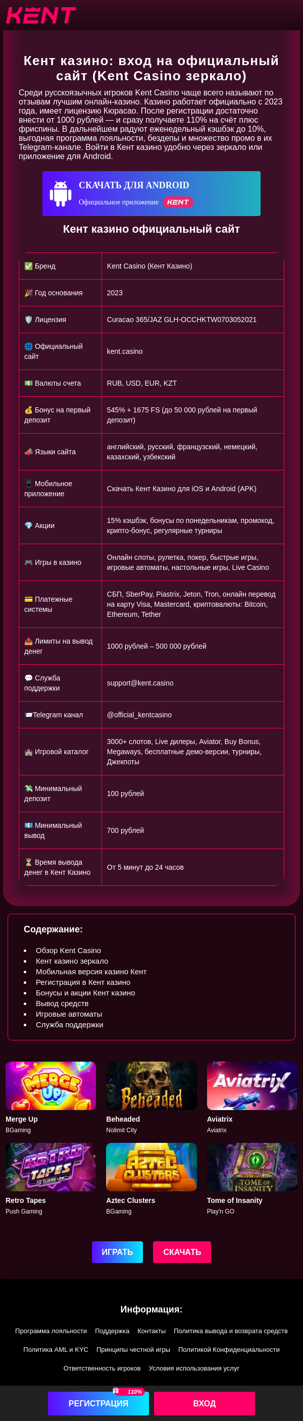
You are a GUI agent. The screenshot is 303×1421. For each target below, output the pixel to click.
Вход (204, 1403)
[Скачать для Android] (151, 193)
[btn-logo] (41, 15)
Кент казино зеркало (72, 961)
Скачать (182, 1252)
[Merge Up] (51, 1098)
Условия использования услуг (194, 1368)
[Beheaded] (151, 1098)
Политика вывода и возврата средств (231, 1331)
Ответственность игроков (102, 1368)
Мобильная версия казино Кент (91, 971)
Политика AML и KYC (55, 1349)
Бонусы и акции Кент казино (85, 992)
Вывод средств (62, 1003)
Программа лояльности (51, 1331)
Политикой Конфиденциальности (229, 1349)
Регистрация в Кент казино (83, 982)
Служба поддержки (70, 1024)
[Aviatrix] (252, 1098)
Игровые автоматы (69, 1014)
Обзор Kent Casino (68, 950)
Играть (117, 1252)
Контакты (151, 1331)
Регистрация (98, 1403)
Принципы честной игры (133, 1349)
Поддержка (112, 1331)
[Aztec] (151, 1179)
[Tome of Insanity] (252, 1179)
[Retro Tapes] (51, 1179)
